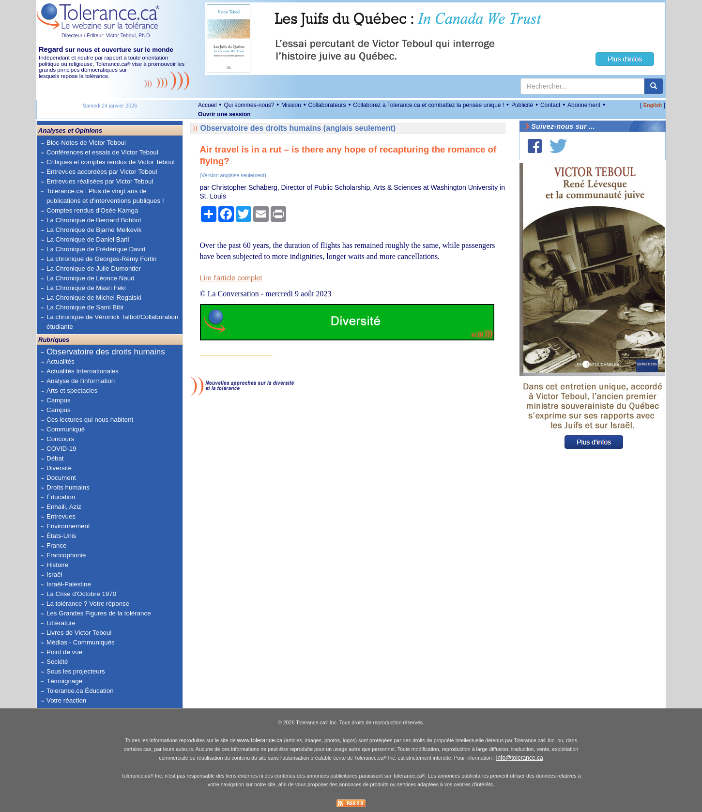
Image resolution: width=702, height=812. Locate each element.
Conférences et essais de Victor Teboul (102, 152)
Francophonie (66, 555)
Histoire (57, 564)
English (652, 105)
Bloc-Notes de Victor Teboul (86, 142)
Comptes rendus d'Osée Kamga (92, 210)
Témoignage (64, 681)
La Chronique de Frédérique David (96, 249)
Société (57, 661)
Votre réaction (66, 700)
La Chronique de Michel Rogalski (93, 297)
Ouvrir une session (224, 114)
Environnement (68, 526)
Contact (550, 105)
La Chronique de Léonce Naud (90, 278)
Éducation (60, 497)
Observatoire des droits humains (105, 351)
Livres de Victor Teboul (78, 632)
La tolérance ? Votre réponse (87, 603)
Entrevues (61, 516)
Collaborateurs (327, 105)
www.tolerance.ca (260, 740)
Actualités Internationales (82, 371)
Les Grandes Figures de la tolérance (98, 613)
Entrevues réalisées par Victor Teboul (99, 181)
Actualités (60, 361)
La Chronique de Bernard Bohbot (93, 220)
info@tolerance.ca (519, 757)
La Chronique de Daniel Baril (87, 239)
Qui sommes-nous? (249, 105)
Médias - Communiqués (80, 642)
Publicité (522, 105)
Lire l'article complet (231, 278)
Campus (58, 400)
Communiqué (65, 429)
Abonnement (583, 105)
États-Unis (61, 535)
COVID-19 (61, 448)
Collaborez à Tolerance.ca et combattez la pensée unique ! (428, 105)
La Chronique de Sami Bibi (84, 307)
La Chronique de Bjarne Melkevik (93, 229)
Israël (54, 574)
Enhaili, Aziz (63, 506)
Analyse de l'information (80, 380)
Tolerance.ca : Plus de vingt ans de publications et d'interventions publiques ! (105, 195)
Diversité (59, 468)
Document (61, 477)
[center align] (653, 86)
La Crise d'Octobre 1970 (81, 594)
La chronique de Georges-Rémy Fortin (101, 258)
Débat (55, 458)
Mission (291, 105)
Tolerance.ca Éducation (80, 690)
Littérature (61, 623)
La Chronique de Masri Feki (86, 287)
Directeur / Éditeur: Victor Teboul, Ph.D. (106, 35)
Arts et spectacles (71, 390)
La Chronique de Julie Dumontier (93, 268)
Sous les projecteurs (75, 671)
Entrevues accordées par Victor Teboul (101, 171)
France (56, 545)
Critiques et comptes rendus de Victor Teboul (110, 162)
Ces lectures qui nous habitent (89, 419)
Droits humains (68, 487)
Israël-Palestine (68, 584)
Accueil (207, 105)
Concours (60, 439)
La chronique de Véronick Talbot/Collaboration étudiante (112, 321)
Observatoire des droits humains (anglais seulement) (298, 128)
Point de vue (64, 652)
